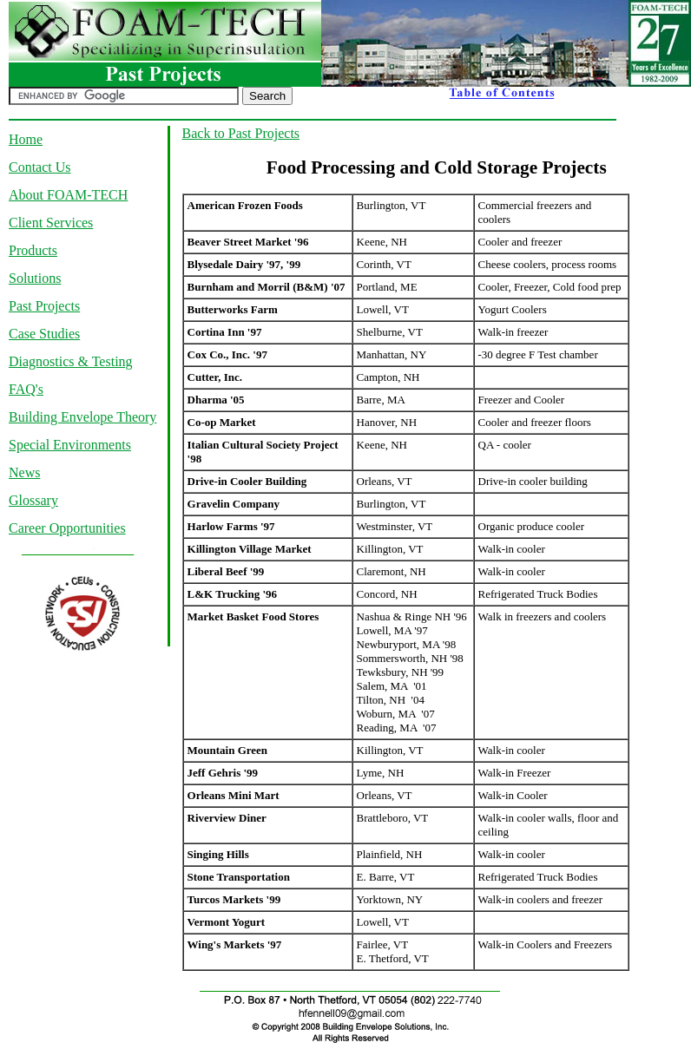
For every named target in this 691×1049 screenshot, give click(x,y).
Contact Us (40, 167)
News (24, 472)
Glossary (33, 500)
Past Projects (44, 305)
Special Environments (70, 444)
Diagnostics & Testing (71, 361)
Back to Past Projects (241, 133)
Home (26, 139)
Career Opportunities (67, 528)
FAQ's (26, 389)
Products (33, 250)
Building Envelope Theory (82, 417)
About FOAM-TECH (68, 194)
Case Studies (44, 333)
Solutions (35, 278)
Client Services (51, 222)
